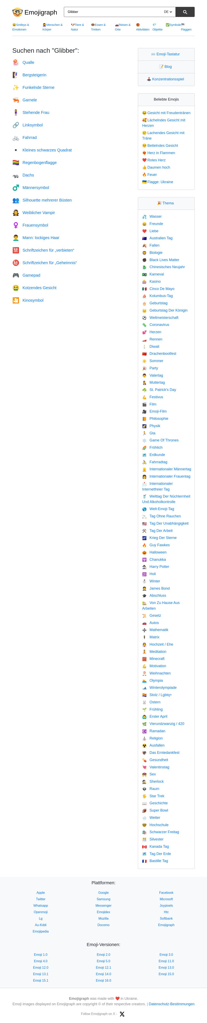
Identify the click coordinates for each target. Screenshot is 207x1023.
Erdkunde (153, 455)
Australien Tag (157, 238)
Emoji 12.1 (103, 967)
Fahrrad (24, 137)
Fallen (150, 245)
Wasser (152, 216)
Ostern (151, 702)
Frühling (152, 709)
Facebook (166, 892)
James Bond (156, 588)
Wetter (151, 818)
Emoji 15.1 (41, 980)
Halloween (154, 552)
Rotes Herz (154, 160)
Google (103, 892)
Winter (151, 581)
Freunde (152, 224)
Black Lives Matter (160, 260)
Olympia (152, 680)
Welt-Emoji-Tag (158, 509)
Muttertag (153, 382)
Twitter (40, 899)
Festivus (152, 397)
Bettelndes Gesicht (160, 146)
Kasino (151, 281)
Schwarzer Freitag (160, 832)
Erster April (154, 716)
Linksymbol (27, 125)
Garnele (24, 100)
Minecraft (153, 659)
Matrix (150, 637)
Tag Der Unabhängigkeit (165, 523)
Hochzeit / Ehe (157, 644)
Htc (166, 912)
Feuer (149, 175)
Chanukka (154, 560)
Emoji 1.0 (41, 954)
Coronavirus (155, 325)
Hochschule (155, 825)
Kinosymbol (27, 300)
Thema (166, 203)
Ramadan (153, 731)
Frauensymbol (30, 225)
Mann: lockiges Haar (35, 237)
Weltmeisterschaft (160, 318)
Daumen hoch (156, 167)
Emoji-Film (154, 411)
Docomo (103, 925)
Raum (150, 789)
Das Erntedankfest (161, 753)
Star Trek (153, 796)
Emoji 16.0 (103, 980)
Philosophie (155, 419)
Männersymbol (30, 187)
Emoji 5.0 (103, 961)
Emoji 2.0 (103, 954)
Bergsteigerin (29, 75)
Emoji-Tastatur (166, 54)
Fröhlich (152, 447)
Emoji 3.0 (166, 954)
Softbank (166, 918)
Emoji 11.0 (166, 961)
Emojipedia (41, 931)
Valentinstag (155, 767)
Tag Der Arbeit (157, 531)
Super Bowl (155, 810)
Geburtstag (154, 303)
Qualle (23, 62)
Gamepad (26, 275)
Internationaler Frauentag (166, 476)
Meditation (154, 652)
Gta (148, 433)
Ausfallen (153, 745)
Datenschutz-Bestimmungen (171, 1004)
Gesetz (151, 615)
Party (150, 368)
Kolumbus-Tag (157, 296)
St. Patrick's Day (159, 390)
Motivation (154, 666)
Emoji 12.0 (41, 967)
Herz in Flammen (158, 153)
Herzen (151, 332)
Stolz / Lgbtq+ (157, 695)
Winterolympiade (159, 688)
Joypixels (166, 905)
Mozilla (103, 918)
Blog (166, 67)
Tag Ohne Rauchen (161, 516)
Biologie (152, 253)
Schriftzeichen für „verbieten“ (43, 250)
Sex (149, 774)
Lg (40, 918)
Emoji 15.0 (166, 974)
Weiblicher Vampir (33, 212)
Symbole (173, 24)
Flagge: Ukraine (157, 182)
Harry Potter (155, 567)
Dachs (23, 175)
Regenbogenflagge (34, 162)
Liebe (150, 231)
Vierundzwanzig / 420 (163, 724)
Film (149, 404)
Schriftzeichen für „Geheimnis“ (44, 262)
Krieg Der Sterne (159, 538)
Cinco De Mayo (158, 289)
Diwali (150, 347)
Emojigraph (40, 12)
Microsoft (166, 899)
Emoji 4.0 (41, 961)
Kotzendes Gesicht (34, 288)
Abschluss (154, 595)
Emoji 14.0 (103, 974)
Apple (41, 892)
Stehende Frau (30, 112)
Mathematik (155, 630)
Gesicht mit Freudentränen (166, 113)
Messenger (103, 905)
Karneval (153, 274)
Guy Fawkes (156, 545)
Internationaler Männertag (166, 469)
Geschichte (155, 803)
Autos (150, 623)
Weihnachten (156, 673)
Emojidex (103, 912)
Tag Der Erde (156, 854)
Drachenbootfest (159, 354)
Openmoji (41, 912)
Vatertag (152, 375)
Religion (152, 738)
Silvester (152, 839)
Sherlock (153, 781)
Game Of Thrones (160, 440)
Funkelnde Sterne (33, 87)
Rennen (152, 339)
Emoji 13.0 (166, 967)
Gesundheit (155, 760)
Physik (151, 426)
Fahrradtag (154, 462)
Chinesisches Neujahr (163, 267)
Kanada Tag (155, 846)
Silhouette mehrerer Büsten (42, 200)
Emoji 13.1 (41, 974)
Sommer (152, 361)
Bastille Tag (155, 861)
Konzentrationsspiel (166, 79)
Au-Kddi (40, 925)
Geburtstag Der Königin (165, 310)
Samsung (103, 899)
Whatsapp (40, 905)
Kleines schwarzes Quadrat (42, 150)
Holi (149, 574)
